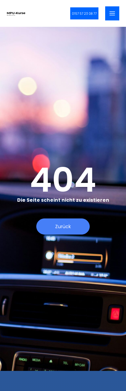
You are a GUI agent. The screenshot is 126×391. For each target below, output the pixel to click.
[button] (84, 13)
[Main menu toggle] (112, 13)
